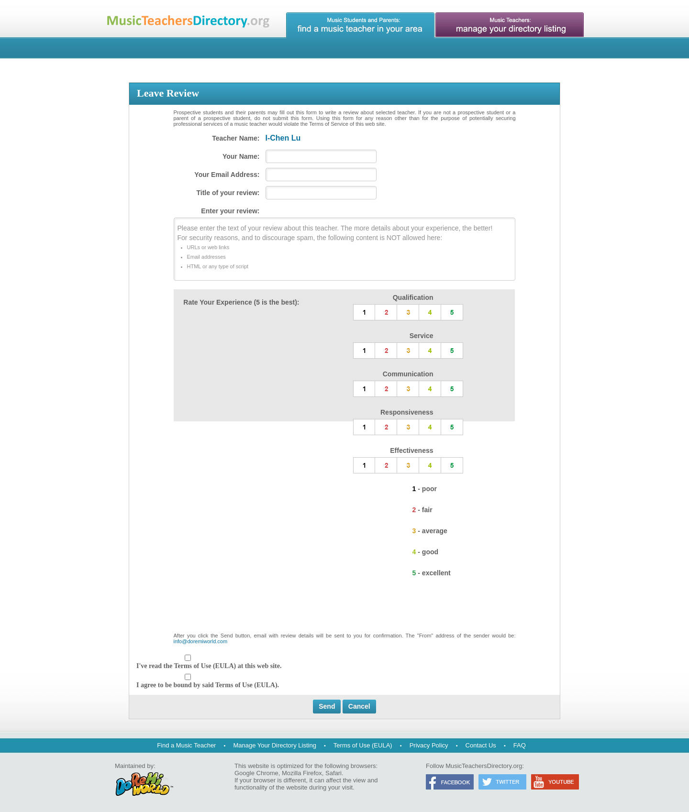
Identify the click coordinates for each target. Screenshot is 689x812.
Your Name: (241, 156)
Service (421, 336)
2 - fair (422, 510)
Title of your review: (228, 193)
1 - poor (424, 489)
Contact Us (481, 745)
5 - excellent (431, 573)
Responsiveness (406, 412)
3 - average (429, 531)
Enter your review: (230, 211)
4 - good (425, 552)
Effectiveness (411, 450)
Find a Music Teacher (186, 745)
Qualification (413, 297)
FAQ (519, 745)
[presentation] (344, 609)
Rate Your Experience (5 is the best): (241, 302)
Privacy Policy (429, 745)
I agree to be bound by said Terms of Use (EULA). (207, 685)
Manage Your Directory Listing (274, 745)
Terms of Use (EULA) (362, 745)
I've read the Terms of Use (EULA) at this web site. (208, 665)
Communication (408, 374)
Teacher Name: (235, 138)
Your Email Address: (226, 174)
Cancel (359, 706)
